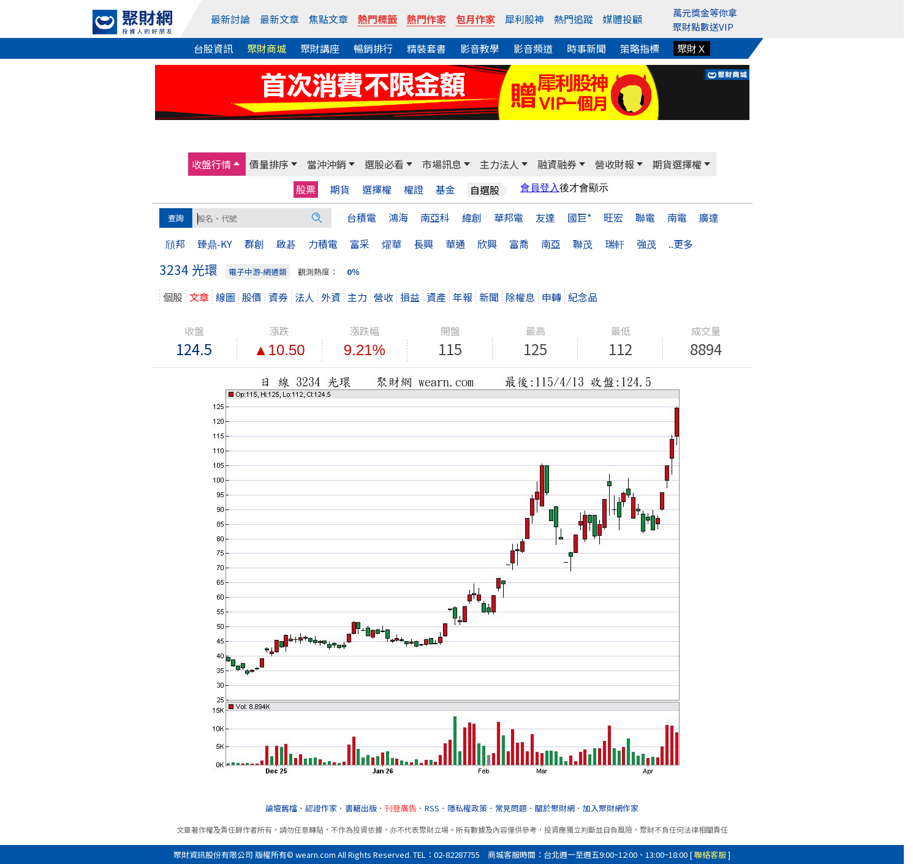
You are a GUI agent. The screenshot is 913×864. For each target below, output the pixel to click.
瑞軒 (614, 243)
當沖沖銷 (326, 164)
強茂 (646, 243)
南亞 (551, 243)
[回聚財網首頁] (132, 22)
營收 (383, 297)
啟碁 (286, 243)
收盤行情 (211, 164)
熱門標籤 (377, 19)
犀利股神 (524, 19)
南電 (677, 217)
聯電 (645, 217)
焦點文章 (328, 19)
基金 (445, 189)
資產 (436, 297)
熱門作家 (426, 19)
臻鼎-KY (214, 243)
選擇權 (377, 189)
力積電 (323, 243)
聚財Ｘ (692, 48)
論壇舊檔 (281, 808)
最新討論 (230, 19)
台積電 (361, 217)
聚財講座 (319, 48)
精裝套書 (426, 48)
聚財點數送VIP (703, 26)
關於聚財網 (555, 808)
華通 (455, 243)
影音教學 (479, 48)
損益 (410, 297)
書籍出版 (361, 808)
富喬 (519, 243)
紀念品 (582, 297)
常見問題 (511, 808)
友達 (545, 217)
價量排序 (269, 164)
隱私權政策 (467, 808)
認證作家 (321, 808)
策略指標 (639, 48)
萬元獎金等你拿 (705, 12)
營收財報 (614, 164)
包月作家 (475, 19)
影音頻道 (533, 48)
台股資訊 (213, 48)
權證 (413, 189)
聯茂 (583, 243)
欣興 (487, 243)
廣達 (709, 217)
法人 (304, 297)
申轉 (551, 297)
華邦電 (508, 217)
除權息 (520, 297)
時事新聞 (586, 48)
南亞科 (435, 217)
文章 (199, 297)
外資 (331, 297)
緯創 (472, 217)
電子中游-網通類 (258, 271)
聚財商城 (266, 48)
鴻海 (398, 217)
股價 (252, 297)
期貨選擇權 (677, 164)
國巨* (579, 217)
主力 (357, 297)
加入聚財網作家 (610, 808)
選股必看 (384, 164)
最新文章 (279, 19)
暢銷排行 (373, 48)
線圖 (225, 297)
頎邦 (175, 243)
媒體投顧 (622, 19)
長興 (423, 243)
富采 (359, 243)
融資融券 (557, 164)
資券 (278, 297)
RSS (432, 808)
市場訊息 (441, 164)
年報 (462, 297)
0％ (353, 271)
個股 (173, 297)
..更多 (681, 243)
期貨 (340, 189)
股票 (306, 189)
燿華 (391, 243)
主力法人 (499, 164)
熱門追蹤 (573, 19)
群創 (254, 243)
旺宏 (613, 217)
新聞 (489, 297)
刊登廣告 (401, 808)
